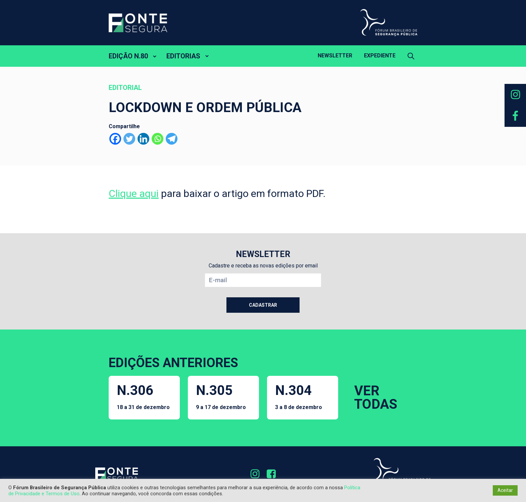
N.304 (298, 396)
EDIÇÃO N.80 (128, 56)
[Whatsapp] (157, 139)
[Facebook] (115, 139)
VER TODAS (375, 397)
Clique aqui (134, 193)
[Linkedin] (143, 139)
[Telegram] (171, 139)
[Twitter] (129, 139)
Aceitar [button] (505, 490)
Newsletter (335, 55)
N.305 (221, 396)
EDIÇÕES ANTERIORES (173, 362)
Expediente (380, 55)
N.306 (143, 396)
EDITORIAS (183, 56)
